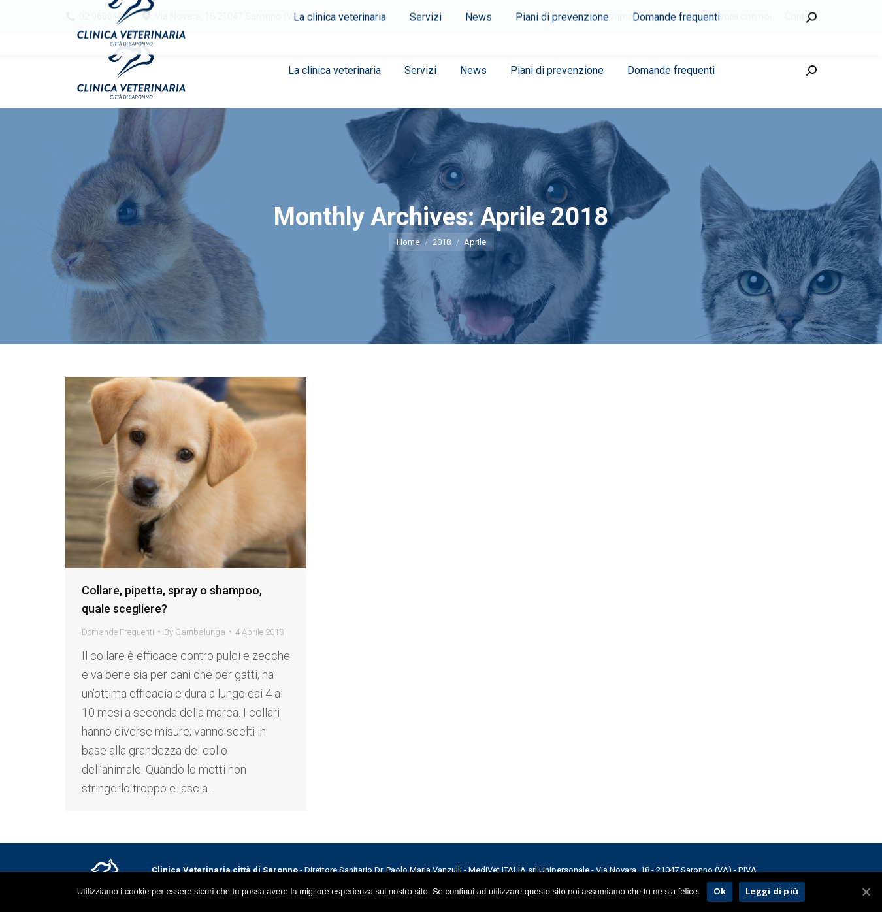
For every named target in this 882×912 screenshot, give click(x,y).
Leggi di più (771, 891)
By (194, 632)
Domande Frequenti (118, 632)
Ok (720, 891)
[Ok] (865, 891)
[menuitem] (613, 16)
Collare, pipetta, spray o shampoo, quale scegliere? (172, 599)
